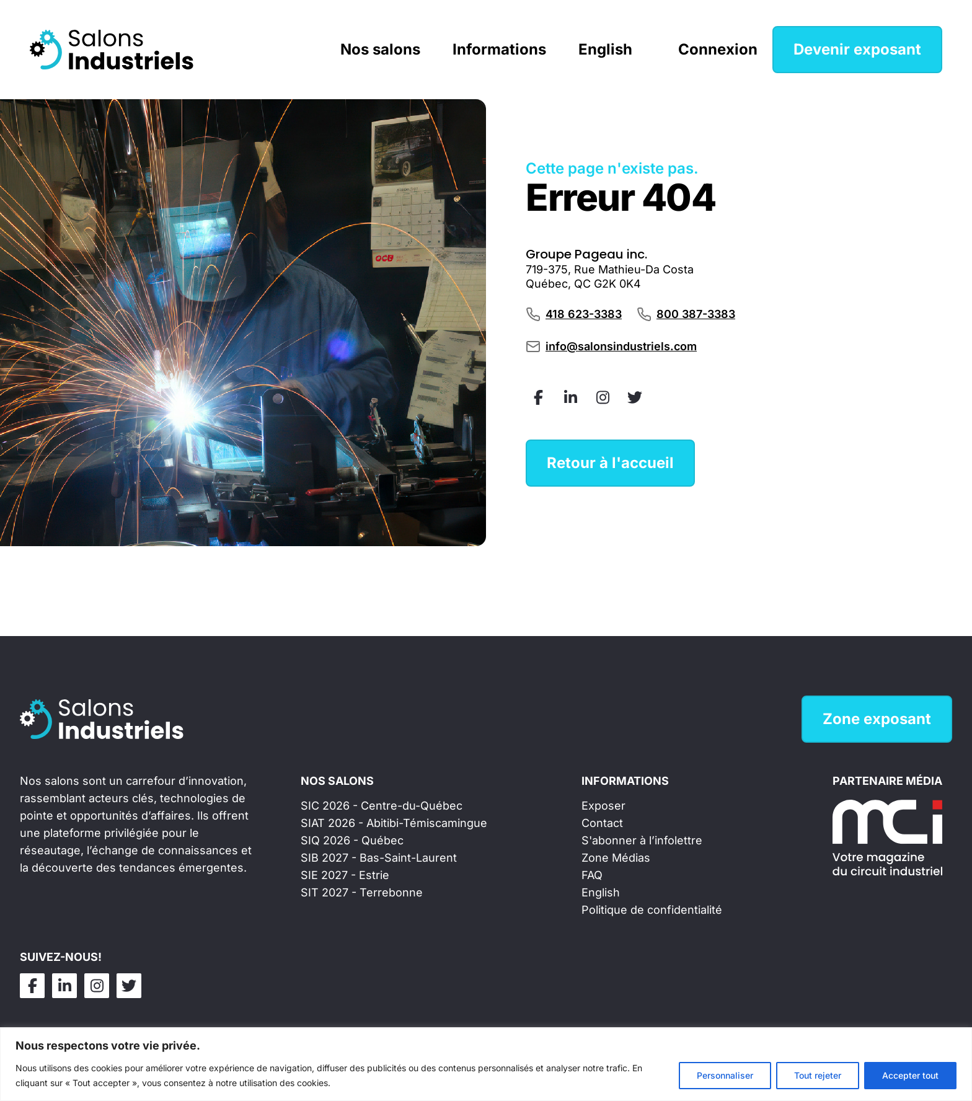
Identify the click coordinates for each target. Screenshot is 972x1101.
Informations (499, 49)
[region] (486, 1064)
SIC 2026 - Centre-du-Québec (381, 805)
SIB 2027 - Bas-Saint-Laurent (379, 857)
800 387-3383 (695, 314)
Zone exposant (877, 719)
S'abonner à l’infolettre (641, 840)
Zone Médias (615, 857)
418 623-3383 (584, 314)
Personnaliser (725, 1075)
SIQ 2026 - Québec (352, 840)
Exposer (603, 805)
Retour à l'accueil (610, 463)
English (605, 49)
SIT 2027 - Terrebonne (362, 892)
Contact (602, 822)
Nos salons (380, 49)
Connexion (718, 49)
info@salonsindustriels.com (621, 346)
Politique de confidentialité (651, 909)
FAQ (592, 875)
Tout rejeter (817, 1075)
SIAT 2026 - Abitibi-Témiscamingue (394, 822)
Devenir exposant (857, 49)
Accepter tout (910, 1075)
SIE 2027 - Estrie (345, 875)
